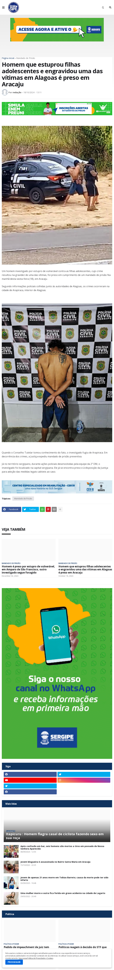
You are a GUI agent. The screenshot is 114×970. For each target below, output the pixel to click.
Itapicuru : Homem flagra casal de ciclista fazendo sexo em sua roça (55, 836)
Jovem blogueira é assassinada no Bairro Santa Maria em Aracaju (55, 862)
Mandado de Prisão (25, 58)
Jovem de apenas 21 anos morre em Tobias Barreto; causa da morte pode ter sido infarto (64, 878)
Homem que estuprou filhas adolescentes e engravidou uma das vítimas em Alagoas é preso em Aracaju (85, 569)
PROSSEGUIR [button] (14, 962)
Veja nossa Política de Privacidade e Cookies (36, 958)
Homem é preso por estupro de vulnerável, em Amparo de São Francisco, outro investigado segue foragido (28, 569)
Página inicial (8, 58)
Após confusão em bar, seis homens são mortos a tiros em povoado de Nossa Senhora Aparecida (62, 847)
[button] (3, 7)
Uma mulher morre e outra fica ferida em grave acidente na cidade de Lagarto (62, 893)
